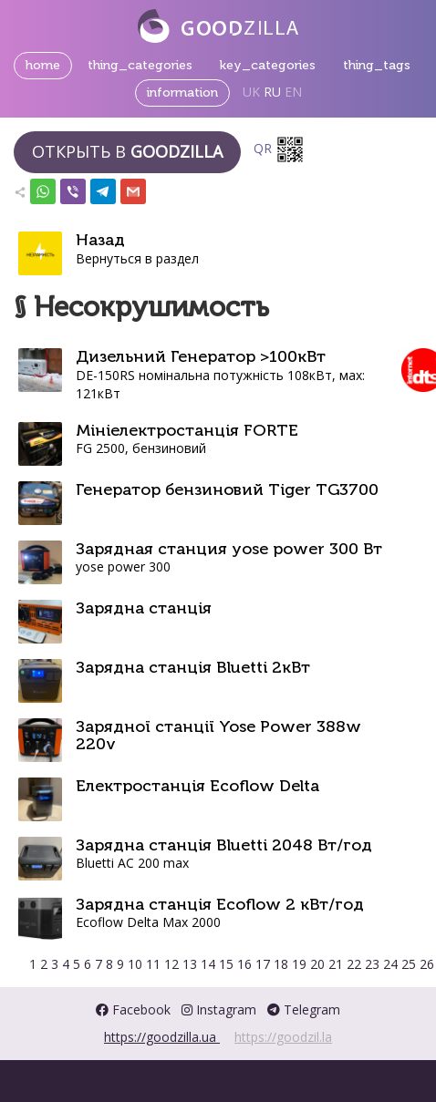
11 (155, 964)
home (43, 65)
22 (356, 964)
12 (173, 964)
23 (374, 964)
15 (228, 964)
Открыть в (127, 151)
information (182, 92)
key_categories (268, 65)
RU (272, 91)
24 (392, 964)
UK (251, 91)
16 (246, 964)
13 (191, 964)
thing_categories (140, 65)
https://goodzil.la (283, 1036)
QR (279, 149)
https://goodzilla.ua (162, 1036)
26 (427, 964)
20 (319, 964)
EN (293, 91)
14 (210, 964)
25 (410, 964)
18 (283, 964)
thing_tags (376, 65)
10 (137, 964)
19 (301, 964)
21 (337, 964)
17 (264, 964)
